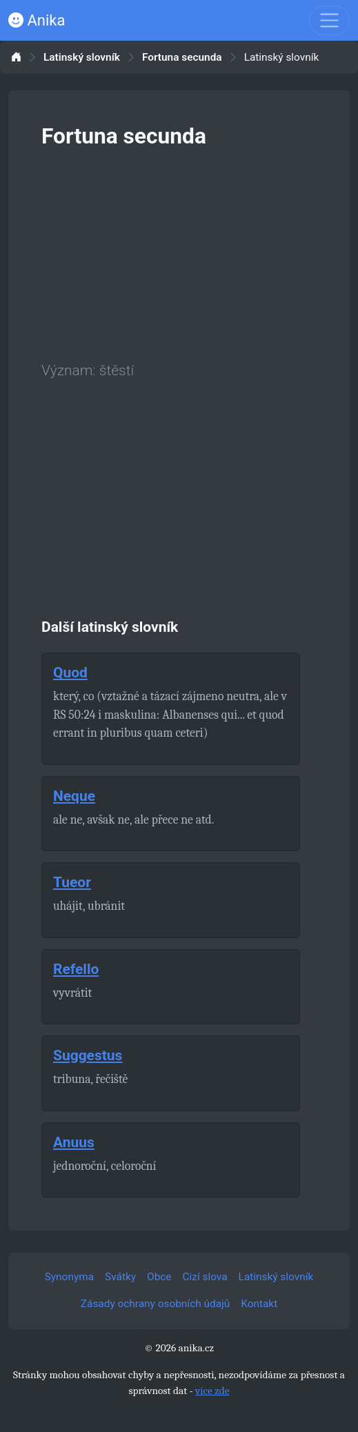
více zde (212, 1390)
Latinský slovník (81, 57)
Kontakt (259, 1303)
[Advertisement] (179, 252)
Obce (159, 1277)
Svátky (120, 1277)
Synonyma (69, 1277)
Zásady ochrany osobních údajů (155, 1303)
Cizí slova (205, 1277)
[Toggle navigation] (329, 20)
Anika (36, 20)
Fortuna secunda (182, 57)
